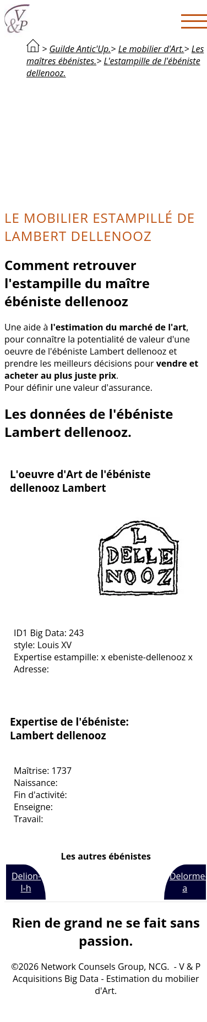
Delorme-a (188, 882)
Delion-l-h (26, 882)
